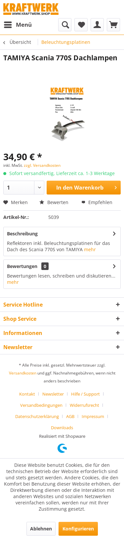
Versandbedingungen (41, 405)
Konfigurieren (78, 528)
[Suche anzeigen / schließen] (64, 24)
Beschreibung (22, 233)
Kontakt (27, 394)
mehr (90, 249)
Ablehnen (41, 528)
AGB (70, 416)
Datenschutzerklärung (37, 416)
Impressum (93, 416)
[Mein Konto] (97, 24)
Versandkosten (22, 373)
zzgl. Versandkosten (42, 165)
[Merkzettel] (81, 24)
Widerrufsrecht (84, 405)
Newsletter (53, 394)
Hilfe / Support (85, 394)
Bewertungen (22, 266)
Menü (18, 23)
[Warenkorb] (113, 24)
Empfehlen (96, 202)
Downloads (62, 428)
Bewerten (53, 202)
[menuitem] (17, 24)
